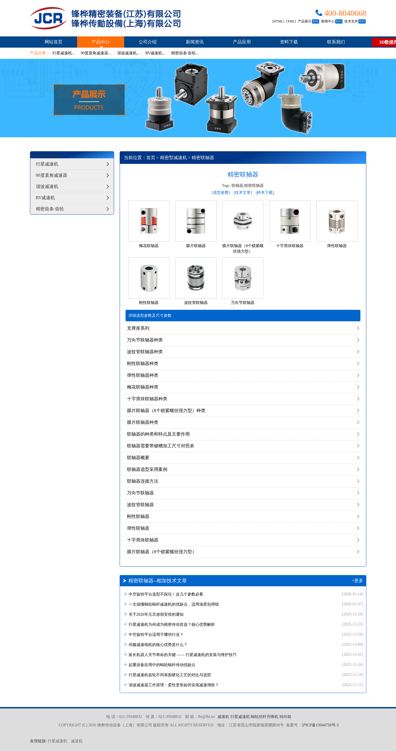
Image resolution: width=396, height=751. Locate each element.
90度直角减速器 (75, 175)
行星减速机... (63, 53)
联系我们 (336, 41)
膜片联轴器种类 (142, 422)
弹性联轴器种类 (142, 375)
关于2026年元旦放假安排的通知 (243, 614)
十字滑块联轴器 (142, 540)
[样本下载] (265, 192)
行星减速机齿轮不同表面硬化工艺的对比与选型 (243, 675)
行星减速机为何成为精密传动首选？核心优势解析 (243, 624)
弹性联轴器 (138, 528)
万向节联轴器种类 (145, 340)
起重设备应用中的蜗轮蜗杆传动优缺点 (243, 664)
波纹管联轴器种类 (145, 351)
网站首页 (53, 41)
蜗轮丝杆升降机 (264, 717)
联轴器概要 (138, 457)
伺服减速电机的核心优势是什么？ (243, 644)
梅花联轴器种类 (142, 387)
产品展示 (308, 21)
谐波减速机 (75, 186)
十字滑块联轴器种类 (147, 398)
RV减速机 (75, 197)
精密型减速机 (173, 157)
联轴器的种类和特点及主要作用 (158, 434)
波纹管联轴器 (140, 504)
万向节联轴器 (140, 492)
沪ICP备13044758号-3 (320, 725)
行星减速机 (75, 164)
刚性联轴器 (138, 516)
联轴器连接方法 (142, 481)
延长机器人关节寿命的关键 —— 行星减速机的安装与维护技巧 (243, 654)
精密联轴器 (203, 157)
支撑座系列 (138, 328)
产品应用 (242, 41)
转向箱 (285, 717)
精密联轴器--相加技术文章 (242, 580)
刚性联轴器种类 (142, 363)
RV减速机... (155, 53)
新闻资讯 (195, 41)
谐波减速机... (128, 53)
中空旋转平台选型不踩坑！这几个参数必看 (243, 594)
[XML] (291, 21)
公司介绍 (148, 41)
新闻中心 (331, 21)
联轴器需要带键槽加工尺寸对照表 (160, 445)
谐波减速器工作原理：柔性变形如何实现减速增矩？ (243, 685)
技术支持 (354, 21)
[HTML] (278, 21)
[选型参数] (221, 192)
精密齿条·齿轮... (185, 53)
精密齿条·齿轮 (75, 208)
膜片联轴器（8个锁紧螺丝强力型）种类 (166, 410)
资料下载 (289, 41)
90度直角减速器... (96, 53)
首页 (150, 157)
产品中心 (101, 41)
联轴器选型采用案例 (147, 469)
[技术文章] (243, 192)
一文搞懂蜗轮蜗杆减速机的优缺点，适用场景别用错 (243, 604)
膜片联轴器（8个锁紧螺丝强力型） (161, 551)
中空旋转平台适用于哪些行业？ (243, 634)
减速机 (223, 717)
